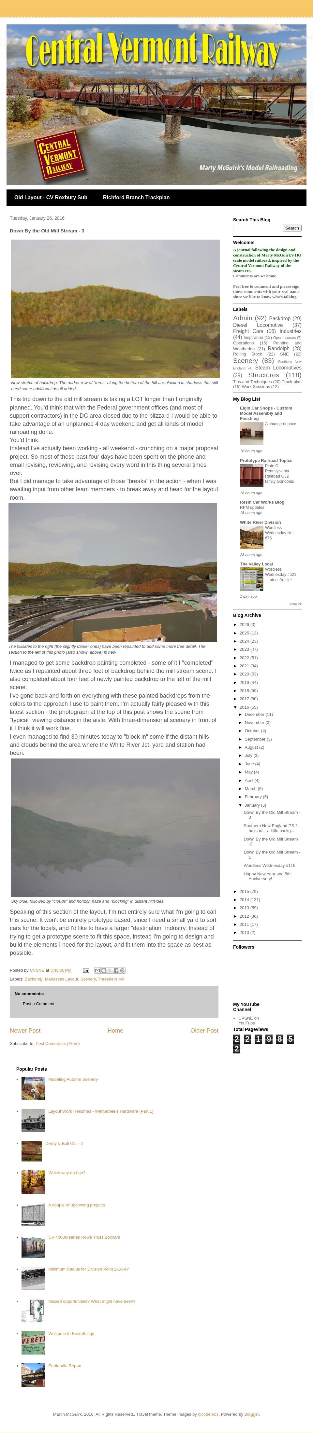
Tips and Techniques (252, 381)
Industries (290, 331)
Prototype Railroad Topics (266, 460)
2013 (245, 907)
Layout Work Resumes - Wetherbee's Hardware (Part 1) (100, 1111)
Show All (296, 603)
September (256, 739)
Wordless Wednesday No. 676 (279, 532)
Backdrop (34, 979)
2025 (245, 633)
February (254, 796)
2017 (245, 698)
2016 (245, 707)
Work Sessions (256, 386)
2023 (245, 649)
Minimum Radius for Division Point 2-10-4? (88, 1269)
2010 (245, 932)
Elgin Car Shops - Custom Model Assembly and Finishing (266, 413)
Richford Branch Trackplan (136, 197)
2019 (245, 682)
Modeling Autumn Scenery (73, 1079)
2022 (245, 657)
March (251, 788)
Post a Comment (38, 1003)
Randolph (279, 348)
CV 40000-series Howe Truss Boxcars (84, 1237)
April (250, 780)
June (250, 763)
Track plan (292, 381)
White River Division (260, 522)
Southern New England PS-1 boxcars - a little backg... (271, 828)
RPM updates (252, 507)
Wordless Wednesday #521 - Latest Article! (280, 574)
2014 (245, 899)
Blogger (252, 1414)
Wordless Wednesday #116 (269, 865)
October (253, 730)
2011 (245, 924)
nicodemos (208, 1414)
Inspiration (253, 337)
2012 (245, 916)
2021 (245, 665)
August (252, 747)
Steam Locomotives (278, 367)
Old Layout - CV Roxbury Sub (50, 197)
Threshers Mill (111, 979)
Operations (243, 343)
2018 (245, 690)
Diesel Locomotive (258, 325)
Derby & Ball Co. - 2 (64, 1143)
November (255, 722)
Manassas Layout (61, 979)
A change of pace (280, 424)
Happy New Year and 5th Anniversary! (267, 876)
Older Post (204, 1030)
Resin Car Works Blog (262, 502)
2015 (245, 891)
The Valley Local (256, 564)
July (249, 755)
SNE (284, 354)
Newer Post (25, 1030)
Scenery (88, 979)
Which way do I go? (66, 1172)
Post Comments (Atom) (58, 1043)
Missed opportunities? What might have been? (91, 1301)
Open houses (284, 337)
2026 (245, 624)
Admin (242, 318)
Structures (263, 375)
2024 (245, 641)
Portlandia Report (64, 1365)
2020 (245, 674)
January (253, 805)
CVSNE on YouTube (248, 1021)
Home (116, 1030)
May (249, 772)
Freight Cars (248, 331)
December (255, 714)
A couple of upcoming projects (76, 1205)
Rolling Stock (247, 354)
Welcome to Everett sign (71, 1333)
